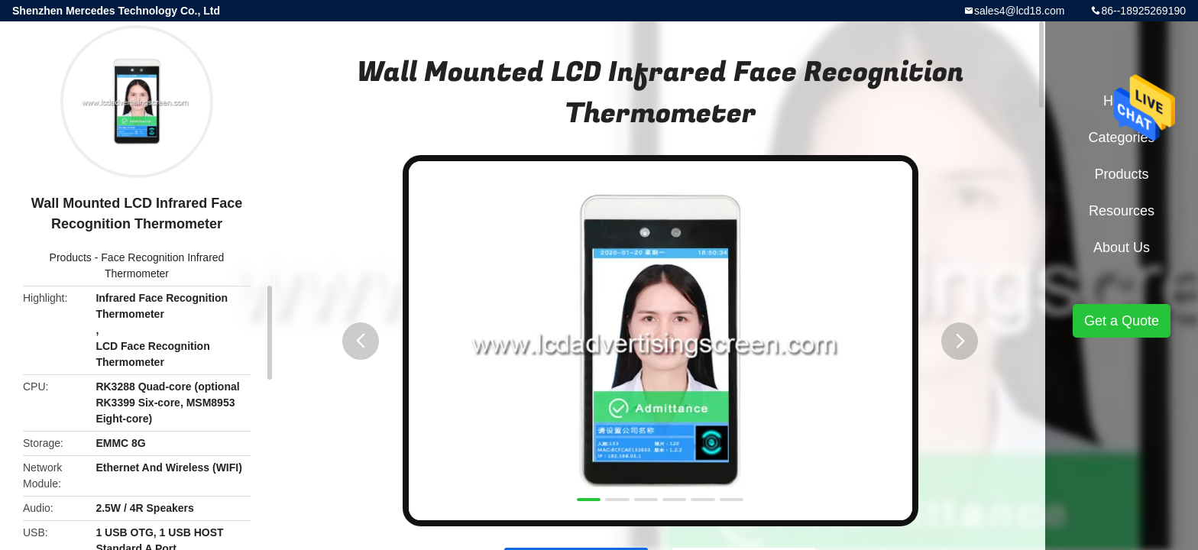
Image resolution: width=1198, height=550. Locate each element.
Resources (1121, 210)
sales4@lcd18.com (1019, 11)
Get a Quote (1121, 320)
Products (71, 257)
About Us (1121, 247)
